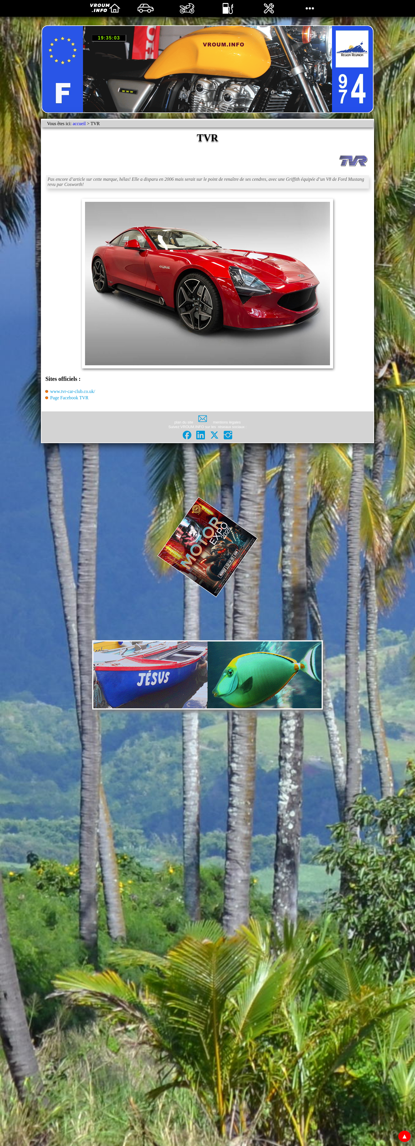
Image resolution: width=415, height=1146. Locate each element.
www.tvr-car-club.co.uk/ (72, 391)
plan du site (183, 422)
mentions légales (227, 422)
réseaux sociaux (231, 427)
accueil (79, 123)
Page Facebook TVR (69, 397)
